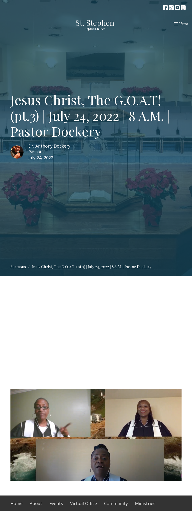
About (36, 503)
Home (16, 503)
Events (56, 503)
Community (116, 503)
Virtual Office (83, 503)
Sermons (18, 266)
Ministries (145, 503)
